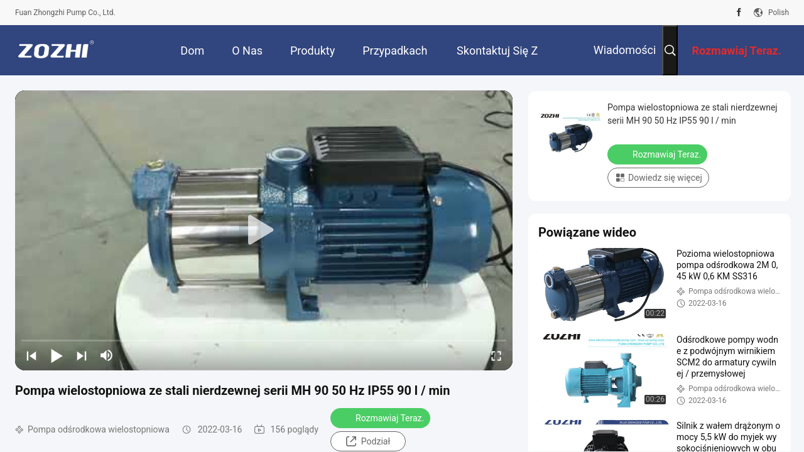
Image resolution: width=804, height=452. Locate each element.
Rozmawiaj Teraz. (381, 417)
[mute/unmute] (106, 355)
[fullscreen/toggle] (496, 355)
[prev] (31, 355)
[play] (264, 230)
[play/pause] (56, 355)
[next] (81, 355)
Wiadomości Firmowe (625, 59)
